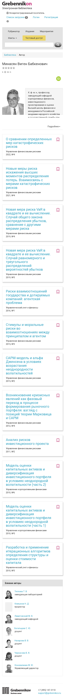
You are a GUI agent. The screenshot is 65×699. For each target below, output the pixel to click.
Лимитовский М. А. (24, 616)
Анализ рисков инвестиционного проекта (27, 442)
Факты (12, 38)
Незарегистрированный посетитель (25, 13)
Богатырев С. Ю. (23, 628)
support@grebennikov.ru (49, 693)
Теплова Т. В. (21, 591)
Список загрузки (17, 17)
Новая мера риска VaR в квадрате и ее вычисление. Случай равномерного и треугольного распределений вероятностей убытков (28, 260)
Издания (29, 31)
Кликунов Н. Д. (22, 603)
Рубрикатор (14, 31)
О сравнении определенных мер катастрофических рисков (29, 143)
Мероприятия (46, 31)
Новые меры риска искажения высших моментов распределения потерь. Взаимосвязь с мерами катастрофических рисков (28, 178)
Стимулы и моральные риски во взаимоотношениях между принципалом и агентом (27, 330)
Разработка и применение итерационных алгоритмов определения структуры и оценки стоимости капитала (28, 555)
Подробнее (53, 126)
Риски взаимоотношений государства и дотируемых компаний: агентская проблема (28, 297)
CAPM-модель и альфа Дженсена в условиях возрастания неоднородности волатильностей (24, 365)
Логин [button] (36, 17)
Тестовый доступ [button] (34, 38)
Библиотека (10, 55)
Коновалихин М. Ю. (24, 665)
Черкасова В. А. (22, 653)
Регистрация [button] (51, 17)
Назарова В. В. (22, 640)
